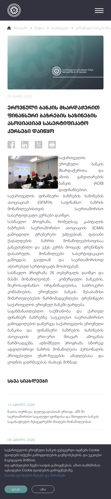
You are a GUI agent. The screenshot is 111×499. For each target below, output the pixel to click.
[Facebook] (11, 144)
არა (43, 489)
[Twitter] (38, 144)
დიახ (16, 489)
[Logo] (14, 10)
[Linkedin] (25, 144)
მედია (39, 28)
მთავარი (18, 28)
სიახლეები (60, 28)
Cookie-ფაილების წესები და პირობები (35, 475)
